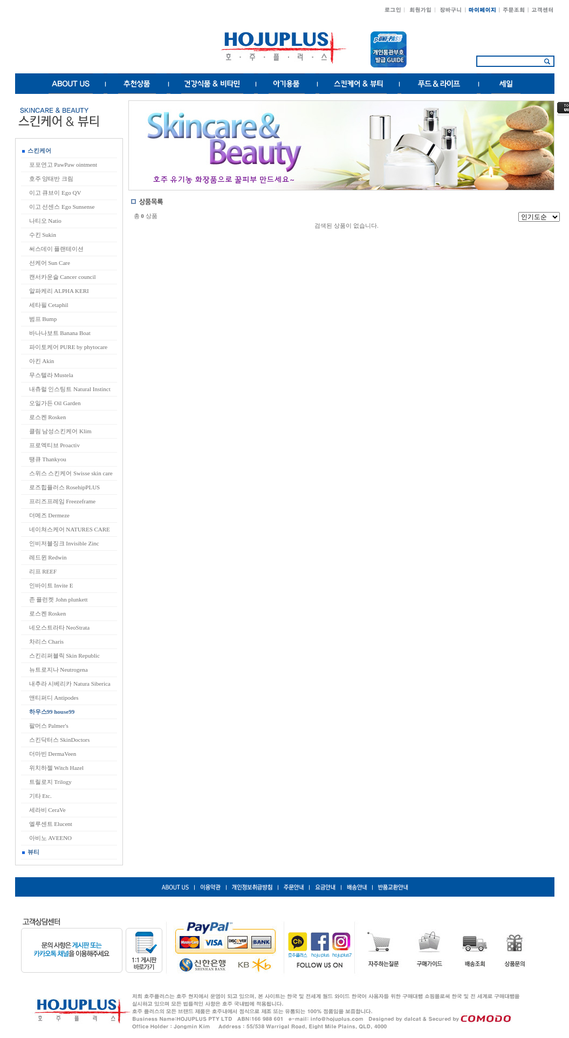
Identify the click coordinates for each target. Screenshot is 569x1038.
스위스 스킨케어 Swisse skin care (71, 473)
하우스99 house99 (52, 711)
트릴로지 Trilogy (50, 781)
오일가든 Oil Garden (55, 403)
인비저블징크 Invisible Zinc (64, 543)
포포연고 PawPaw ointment (63, 164)
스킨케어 (36, 150)
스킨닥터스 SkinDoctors (59, 739)
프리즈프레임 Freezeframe (62, 501)
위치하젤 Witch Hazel (56, 767)
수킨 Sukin (42, 234)
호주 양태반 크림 (51, 178)
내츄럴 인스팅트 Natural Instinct (70, 389)
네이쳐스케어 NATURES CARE (69, 529)
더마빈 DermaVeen (53, 753)
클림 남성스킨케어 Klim (60, 431)
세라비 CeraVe (47, 810)
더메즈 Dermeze (49, 515)
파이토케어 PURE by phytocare (68, 347)
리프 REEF (43, 571)
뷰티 (30, 852)
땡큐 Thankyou (47, 459)
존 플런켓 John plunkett (58, 599)
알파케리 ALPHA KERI (59, 291)
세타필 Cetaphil (48, 305)
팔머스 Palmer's (48, 725)
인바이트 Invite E (51, 585)
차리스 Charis (46, 641)
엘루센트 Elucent (50, 824)
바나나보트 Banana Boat (60, 333)
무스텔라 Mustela (51, 375)
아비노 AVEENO (50, 838)
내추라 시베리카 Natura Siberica (70, 683)
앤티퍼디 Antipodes (54, 697)
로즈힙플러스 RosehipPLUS (64, 487)
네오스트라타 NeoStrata (59, 627)
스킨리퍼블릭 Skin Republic (64, 655)
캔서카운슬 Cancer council (62, 277)
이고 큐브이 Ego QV (55, 192)
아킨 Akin (41, 361)
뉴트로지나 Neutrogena (58, 669)
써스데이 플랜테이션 (56, 248)
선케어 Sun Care (49, 263)
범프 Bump (43, 319)
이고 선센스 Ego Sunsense (62, 206)
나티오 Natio (45, 220)
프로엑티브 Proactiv (54, 445)
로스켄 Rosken (47, 417)
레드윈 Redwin (48, 557)
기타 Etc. (40, 796)
